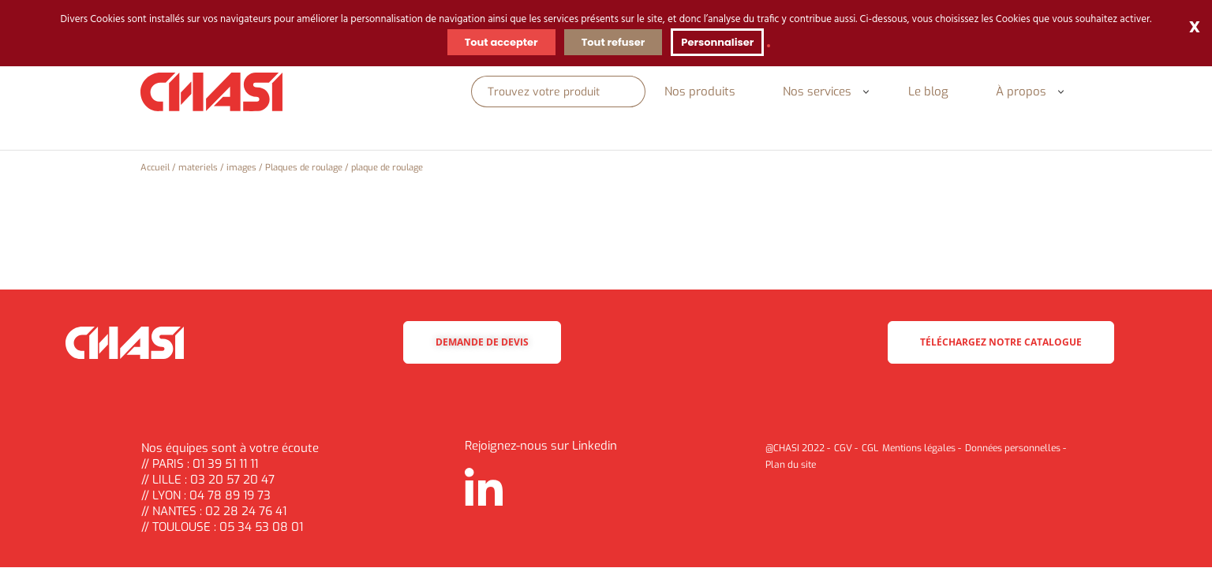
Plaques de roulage (303, 168)
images (241, 168)
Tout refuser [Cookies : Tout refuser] (613, 42)
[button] (866, 92)
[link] (768, 45)
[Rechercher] (552, 91)
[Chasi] (211, 92)
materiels (198, 168)
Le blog (928, 91)
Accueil (155, 168)
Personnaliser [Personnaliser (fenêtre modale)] (717, 42)
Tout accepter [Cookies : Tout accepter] (501, 42)
